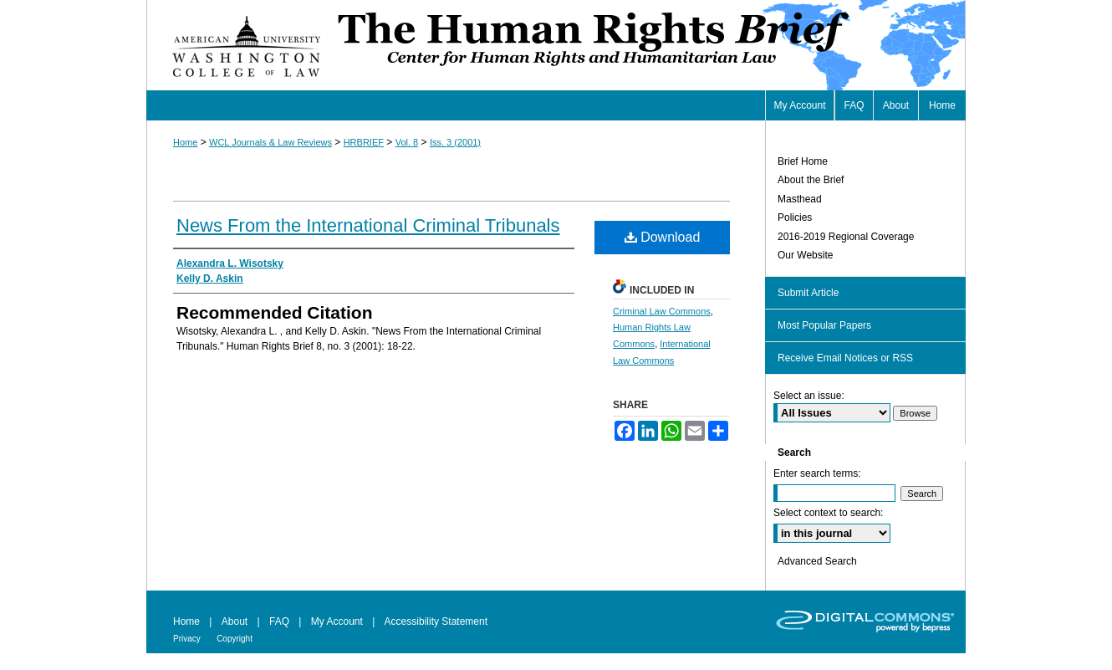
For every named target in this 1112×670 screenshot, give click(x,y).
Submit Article (808, 293)
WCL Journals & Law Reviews (270, 142)
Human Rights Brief (650, 45)
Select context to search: (828, 513)
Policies (795, 217)
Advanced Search (817, 561)
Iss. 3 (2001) (455, 142)
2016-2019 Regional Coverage (846, 237)
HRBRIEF (364, 142)
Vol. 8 (407, 142)
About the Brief (811, 180)
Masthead (800, 199)
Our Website (805, 255)
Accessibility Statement (436, 621)
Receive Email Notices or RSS (845, 358)
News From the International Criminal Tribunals (368, 225)
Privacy (187, 638)
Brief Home (803, 161)
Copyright (234, 638)
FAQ (279, 621)
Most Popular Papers (824, 325)
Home (185, 142)
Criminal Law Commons (662, 311)
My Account (337, 621)
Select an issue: (808, 395)
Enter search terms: (817, 473)
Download (663, 237)
